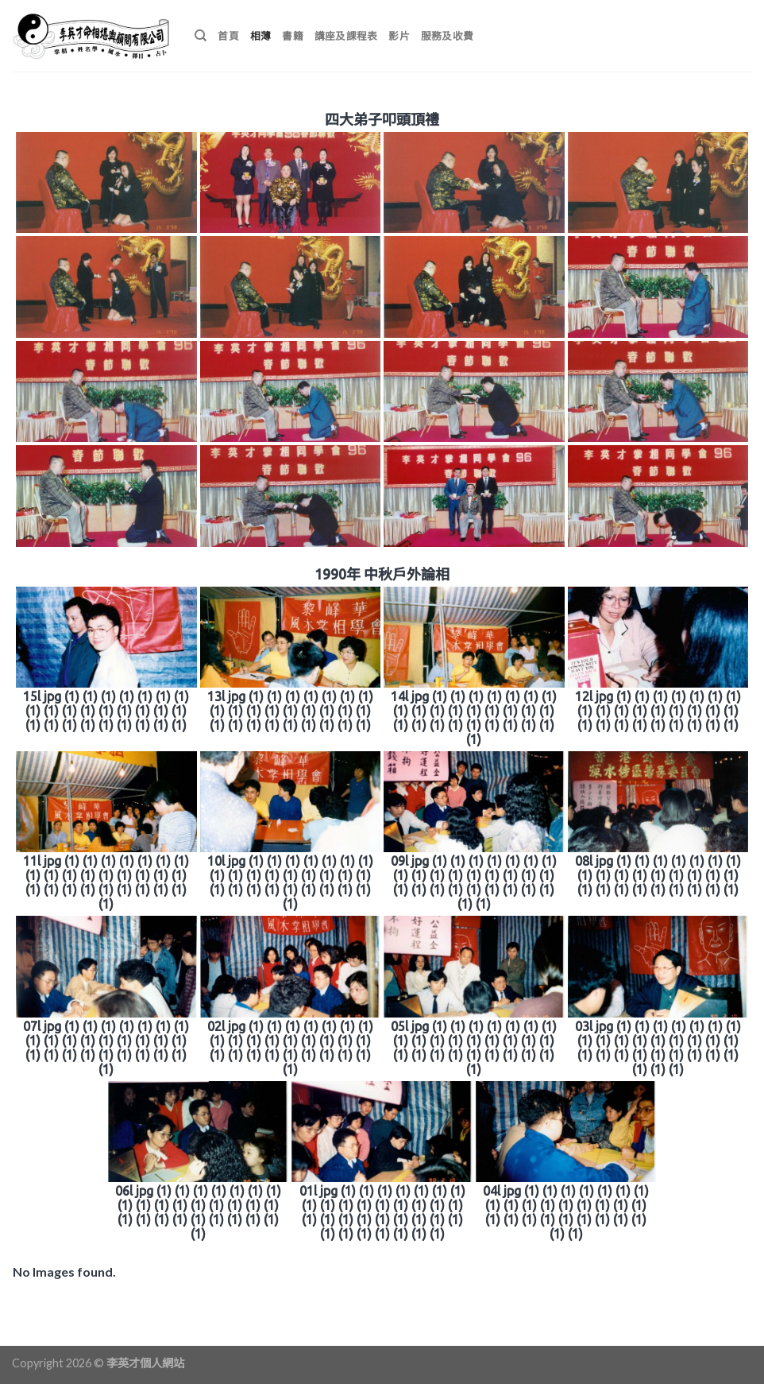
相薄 (261, 35)
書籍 (292, 35)
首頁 (228, 35)
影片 (399, 35)
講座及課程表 (346, 35)
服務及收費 (447, 35)
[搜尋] (200, 36)
